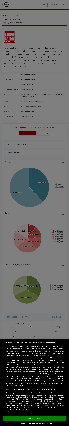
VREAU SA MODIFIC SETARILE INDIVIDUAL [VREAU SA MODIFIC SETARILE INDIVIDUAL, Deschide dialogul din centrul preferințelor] (36, 424)
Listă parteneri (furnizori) (14, 412)
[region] (34, 382)
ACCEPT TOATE (34, 418)
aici (23, 374)
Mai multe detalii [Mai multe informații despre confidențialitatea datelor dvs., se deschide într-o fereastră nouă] (45, 356)
